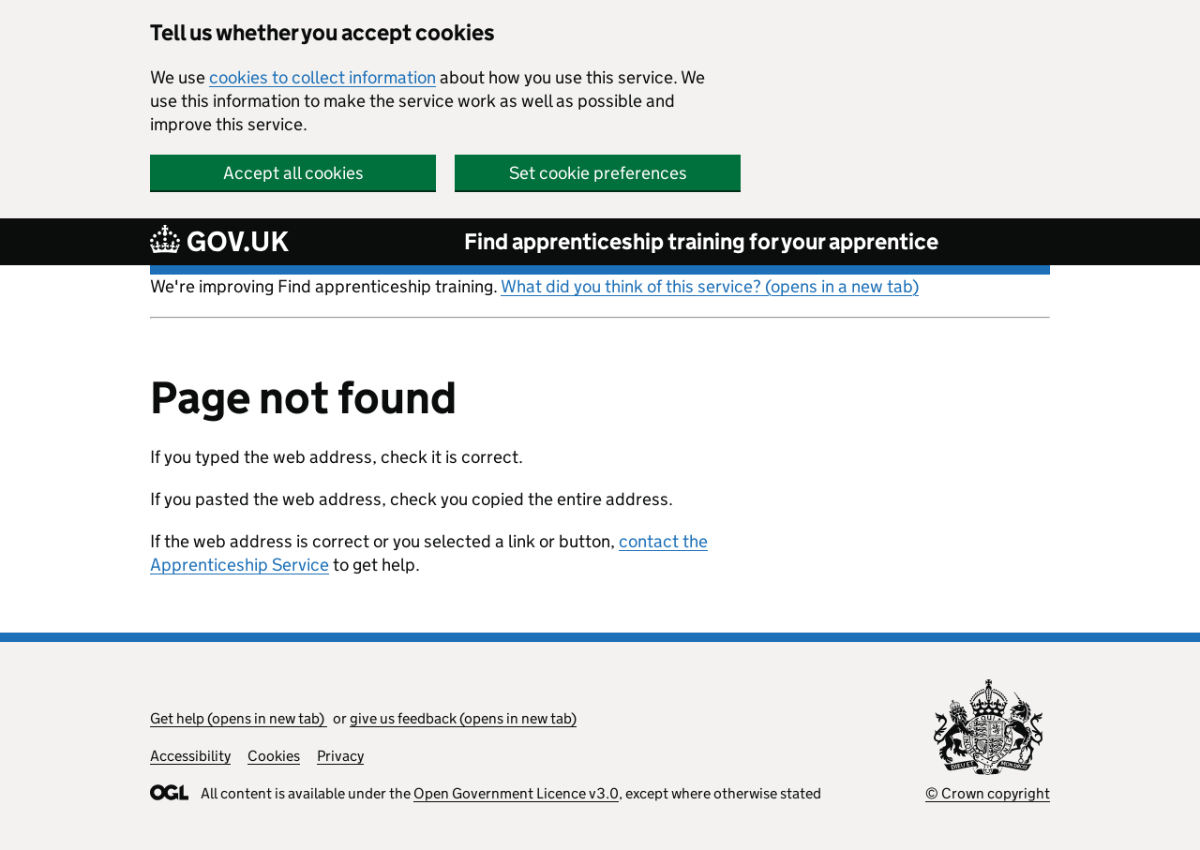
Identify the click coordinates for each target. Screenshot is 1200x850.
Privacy (340, 756)
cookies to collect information (322, 77)
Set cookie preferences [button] (598, 173)
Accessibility (190, 756)
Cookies (274, 756)
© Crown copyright (987, 793)
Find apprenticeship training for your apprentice (701, 241)
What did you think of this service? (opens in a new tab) (710, 286)
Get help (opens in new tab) (238, 718)
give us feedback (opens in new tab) (463, 718)
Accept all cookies (293, 173)
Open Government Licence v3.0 (516, 793)
